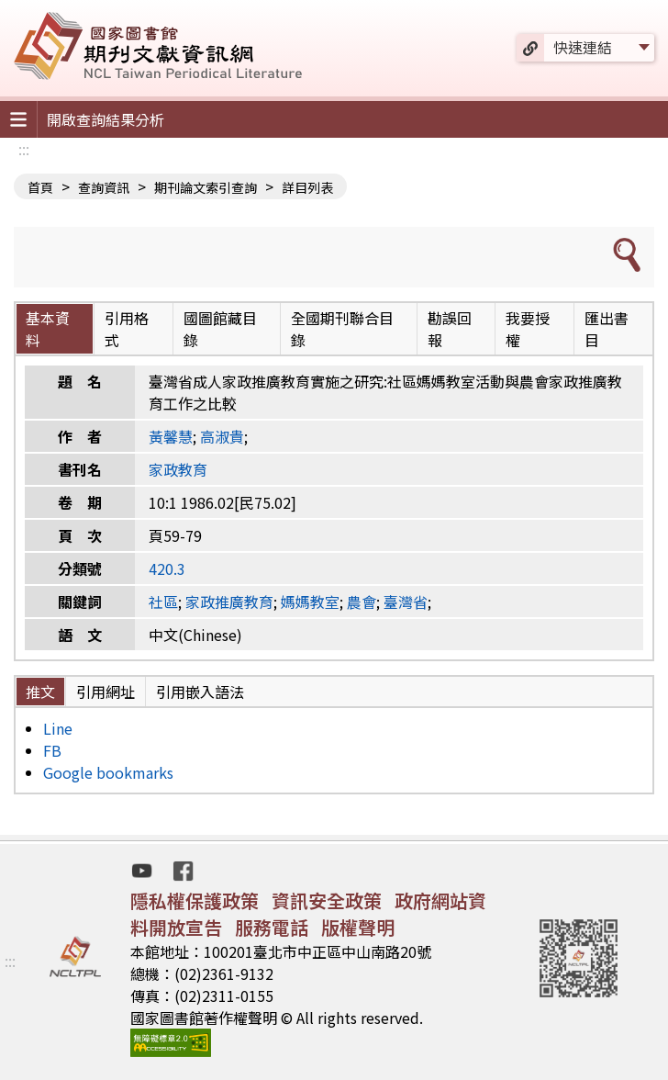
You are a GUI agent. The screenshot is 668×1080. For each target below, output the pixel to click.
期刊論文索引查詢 (205, 187)
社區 (163, 602)
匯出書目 (606, 329)
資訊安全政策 (327, 900)
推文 (40, 692)
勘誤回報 (450, 329)
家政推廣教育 (229, 602)
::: (23, 149)
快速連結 (582, 47)
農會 (361, 602)
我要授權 (528, 329)
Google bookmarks (108, 772)
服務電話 (271, 927)
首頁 (40, 187)
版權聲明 (358, 927)
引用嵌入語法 (200, 692)
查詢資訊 (103, 187)
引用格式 (127, 329)
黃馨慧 (171, 436)
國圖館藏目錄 (220, 329)
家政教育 (178, 469)
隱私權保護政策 (194, 900)
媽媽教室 (310, 602)
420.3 (167, 568)
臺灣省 (406, 602)
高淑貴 (222, 436)
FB (52, 750)
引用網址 (105, 692)
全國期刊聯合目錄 (342, 329)
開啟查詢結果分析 (105, 119)
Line (57, 728)
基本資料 (48, 329)
